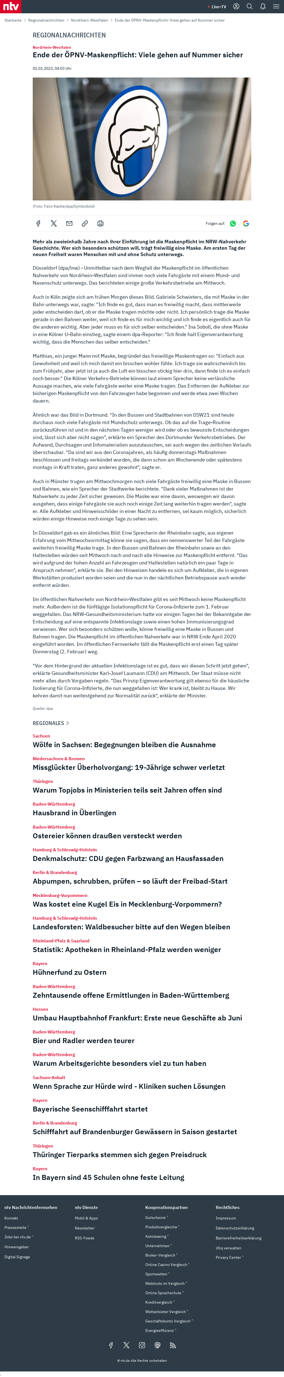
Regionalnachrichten (46, 20)
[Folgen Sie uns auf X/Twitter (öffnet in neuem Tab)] (126, 1346)
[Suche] (249, 6)
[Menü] (276, 6)
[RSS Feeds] (173, 1346)
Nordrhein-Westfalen (89, 20)
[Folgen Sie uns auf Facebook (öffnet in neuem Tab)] (110, 1346)
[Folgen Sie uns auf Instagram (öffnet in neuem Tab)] (142, 1346)
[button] (142, 143)
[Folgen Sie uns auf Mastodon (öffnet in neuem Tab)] (157, 1346)
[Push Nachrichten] (263, 6)
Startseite (13, 20)
